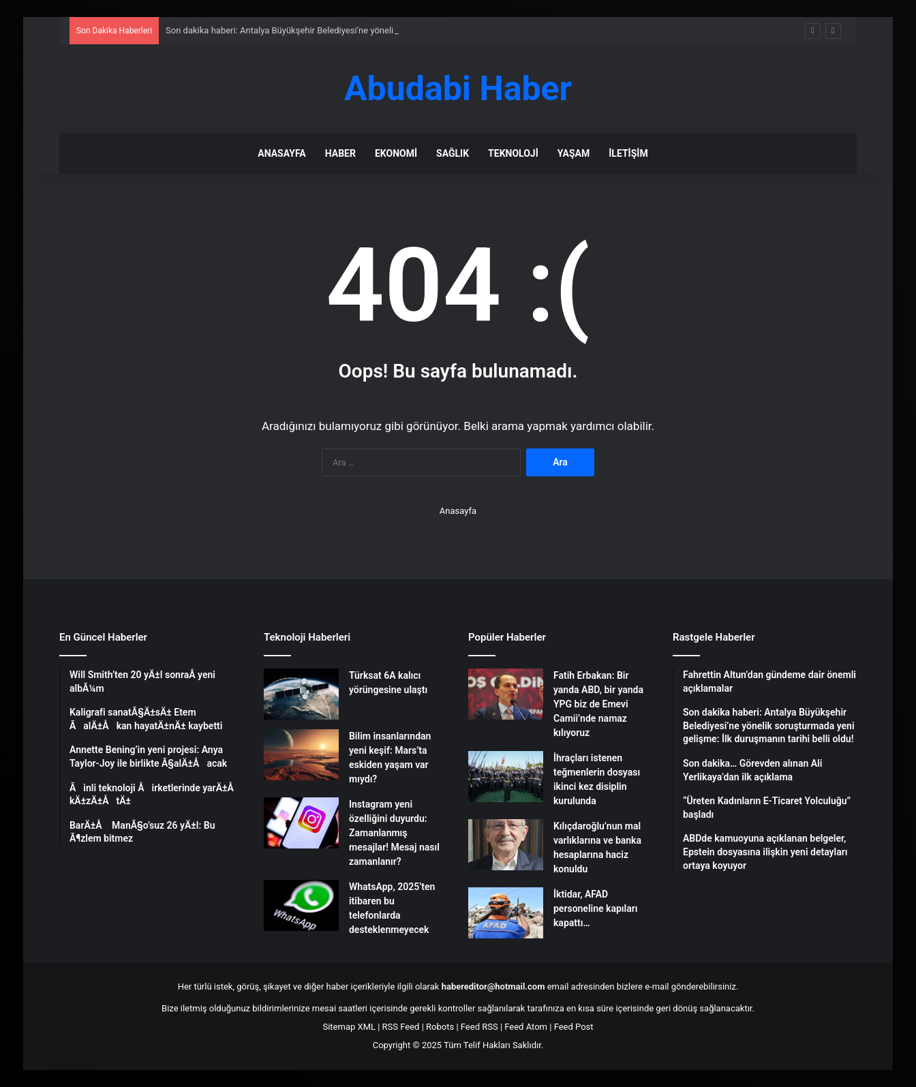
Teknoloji (513, 153)
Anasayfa (281, 153)
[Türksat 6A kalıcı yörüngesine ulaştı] (301, 694)
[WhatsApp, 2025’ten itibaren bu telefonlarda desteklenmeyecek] (301, 905)
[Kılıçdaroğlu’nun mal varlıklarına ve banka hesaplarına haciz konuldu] (505, 844)
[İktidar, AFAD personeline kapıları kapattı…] (505, 912)
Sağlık (452, 153)
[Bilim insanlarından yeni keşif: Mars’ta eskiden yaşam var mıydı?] (301, 754)
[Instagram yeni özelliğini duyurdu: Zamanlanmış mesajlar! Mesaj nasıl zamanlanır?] (301, 822)
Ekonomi (396, 153)
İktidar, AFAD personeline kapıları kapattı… (595, 908)
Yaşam (574, 153)
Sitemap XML (349, 1027)
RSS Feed (401, 1027)
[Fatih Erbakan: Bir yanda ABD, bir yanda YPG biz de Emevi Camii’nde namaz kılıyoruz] (505, 694)
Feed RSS (479, 1027)
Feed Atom (525, 1027)
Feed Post (574, 1027)
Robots (440, 1027)
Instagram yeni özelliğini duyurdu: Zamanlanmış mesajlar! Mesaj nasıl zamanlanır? (394, 833)
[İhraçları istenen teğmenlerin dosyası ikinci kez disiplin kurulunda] (505, 776)
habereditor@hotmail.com (493, 986)
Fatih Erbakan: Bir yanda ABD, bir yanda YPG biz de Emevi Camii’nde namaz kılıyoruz (598, 704)
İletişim (628, 153)
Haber (340, 153)
